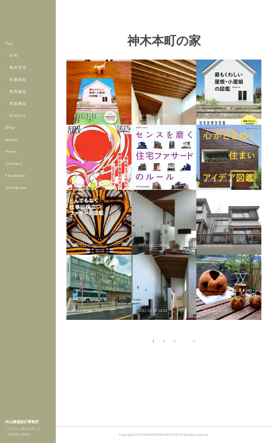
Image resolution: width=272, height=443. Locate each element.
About (11, 139)
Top (9, 43)
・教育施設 (16, 91)
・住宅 (11, 55)
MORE (11, 175)
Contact (13, 163)
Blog (10, 127)
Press (11, 151)
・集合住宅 (16, 67)
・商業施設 (16, 103)
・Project (15, 115)
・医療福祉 (16, 79)
